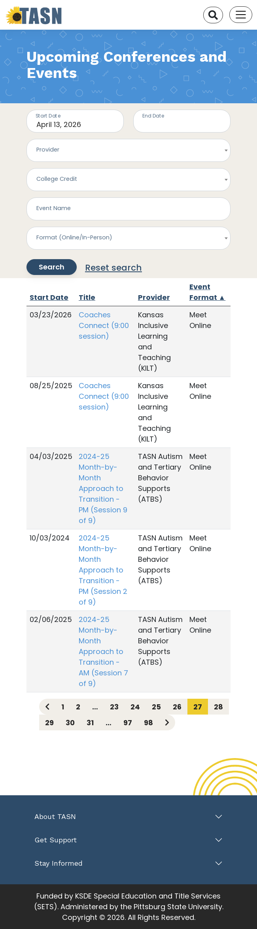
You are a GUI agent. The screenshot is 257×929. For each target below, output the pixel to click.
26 (177, 707)
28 (218, 707)
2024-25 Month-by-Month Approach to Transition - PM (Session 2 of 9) (103, 570)
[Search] (213, 15)
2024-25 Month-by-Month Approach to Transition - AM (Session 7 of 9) (103, 651)
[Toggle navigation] (240, 14)
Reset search (113, 268)
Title (87, 297)
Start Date (49, 297)
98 (148, 723)
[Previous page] (47, 707)
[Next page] (167, 722)
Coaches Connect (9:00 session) (104, 325)
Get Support (55, 840)
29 (49, 723)
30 (70, 723)
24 (135, 707)
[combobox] (128, 150)
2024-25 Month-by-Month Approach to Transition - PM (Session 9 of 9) (103, 488)
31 (90, 723)
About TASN (55, 816)
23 (114, 707)
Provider (154, 297)
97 (127, 723)
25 (156, 707)
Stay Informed (58, 863)
